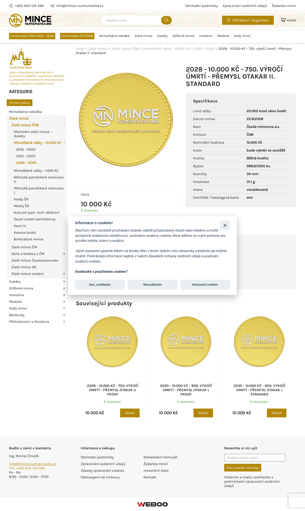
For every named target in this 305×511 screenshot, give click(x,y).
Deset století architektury (35, 219)
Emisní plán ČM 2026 (77, 36)
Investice (206, 36)
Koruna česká (25, 232)
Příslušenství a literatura (29, 321)
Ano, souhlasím (100, 284)
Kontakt (149, 477)
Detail (130, 413)
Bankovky (17, 315)
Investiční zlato (155, 470)
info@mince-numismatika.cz (32, 464)
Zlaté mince (143, 36)
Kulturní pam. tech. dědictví (36, 212)
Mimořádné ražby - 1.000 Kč (36, 170)
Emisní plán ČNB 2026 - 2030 (32, 36)
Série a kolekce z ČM (28, 254)
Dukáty (162, 36)
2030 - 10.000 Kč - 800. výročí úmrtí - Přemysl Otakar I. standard (259, 390)
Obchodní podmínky (201, 6)
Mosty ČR (21, 206)
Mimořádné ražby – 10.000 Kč (37, 143)
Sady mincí (242, 36)
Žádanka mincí (284, 6)
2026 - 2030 (26, 163)
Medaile (223, 36)
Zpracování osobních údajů (245, 6)
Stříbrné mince (183, 36)
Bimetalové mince (28, 239)
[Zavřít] (225, 225)
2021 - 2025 (25, 156)
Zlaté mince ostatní (27, 274)
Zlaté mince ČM (24, 247)
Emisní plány (19, 103)
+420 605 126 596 (29, 6)
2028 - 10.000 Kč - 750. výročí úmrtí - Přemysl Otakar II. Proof (112, 390)
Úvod (80, 48)
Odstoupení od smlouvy (100, 477)
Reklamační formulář (160, 457)
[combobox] (137, 20)
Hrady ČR (21, 199)
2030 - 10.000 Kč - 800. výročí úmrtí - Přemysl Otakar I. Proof (186, 390)
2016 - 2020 (26, 149)
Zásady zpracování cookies (102, 470)
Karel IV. (20, 226)
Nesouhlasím (152, 284)
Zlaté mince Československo (34, 260)
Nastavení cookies (205, 284)
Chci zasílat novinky (242, 467)
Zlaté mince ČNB (25, 125)
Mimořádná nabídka (114, 36)
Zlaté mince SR (23, 267)
